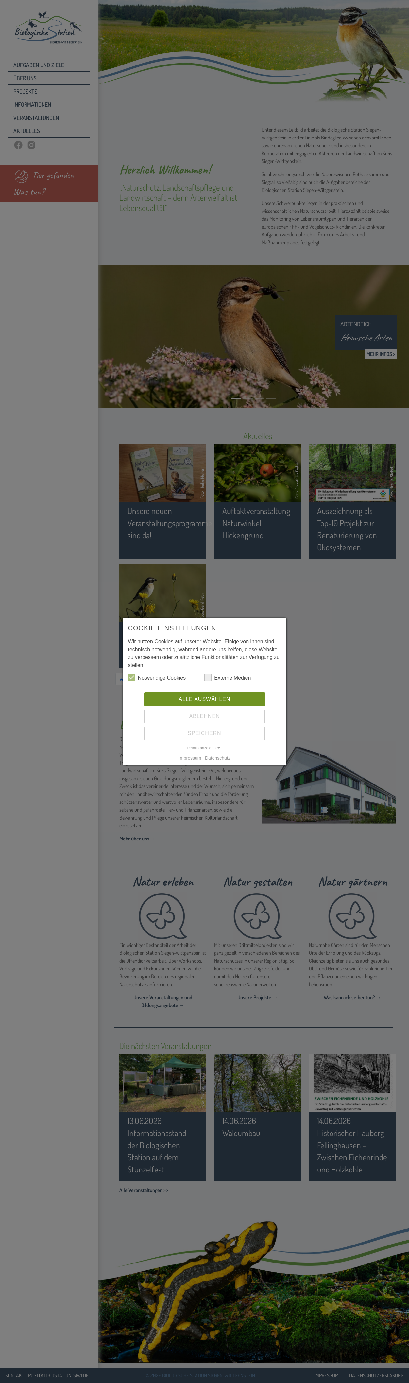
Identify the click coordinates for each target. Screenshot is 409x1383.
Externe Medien (227, 677)
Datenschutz (217, 758)
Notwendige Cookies (157, 677)
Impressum (190, 758)
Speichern (204, 733)
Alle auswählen (204, 699)
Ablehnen (204, 716)
